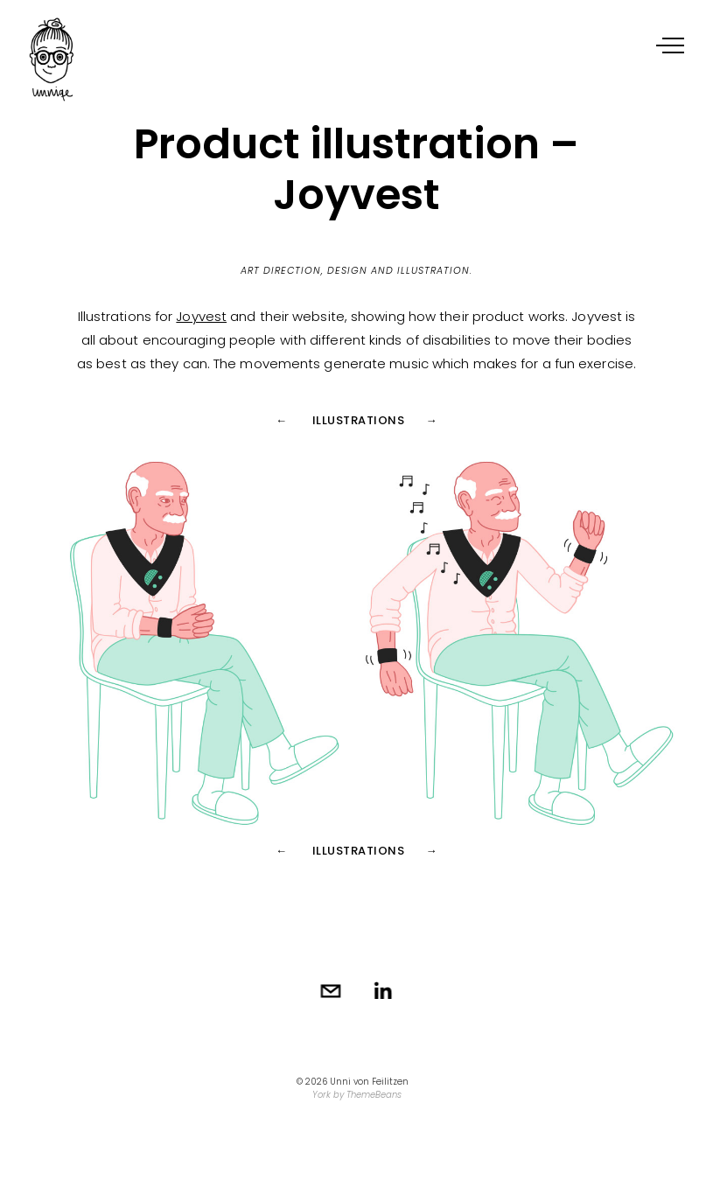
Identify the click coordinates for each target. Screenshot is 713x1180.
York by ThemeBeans (357, 1094)
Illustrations (358, 420)
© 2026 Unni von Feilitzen (353, 1081)
